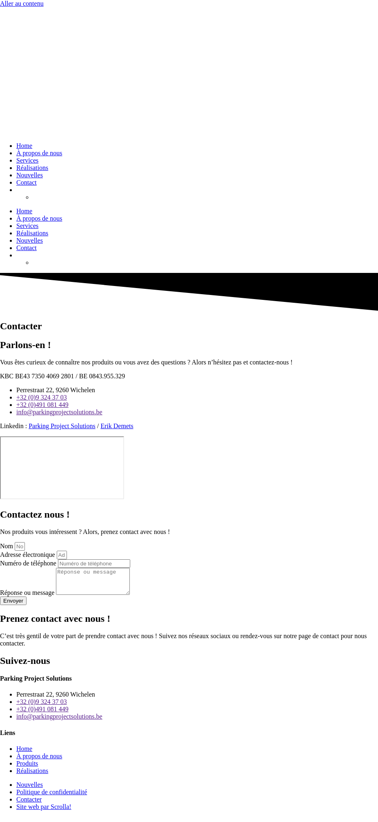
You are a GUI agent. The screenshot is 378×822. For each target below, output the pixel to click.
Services (27, 160)
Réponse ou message (28, 597)
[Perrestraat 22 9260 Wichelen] (62, 467)
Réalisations (32, 167)
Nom (7, 546)
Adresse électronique (28, 554)
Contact (26, 182)
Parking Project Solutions (62, 425)
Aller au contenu (22, 3)
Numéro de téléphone (29, 563)
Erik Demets (116, 425)
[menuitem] (20, 189)
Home (24, 145)
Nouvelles (29, 175)
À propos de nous (39, 153)
